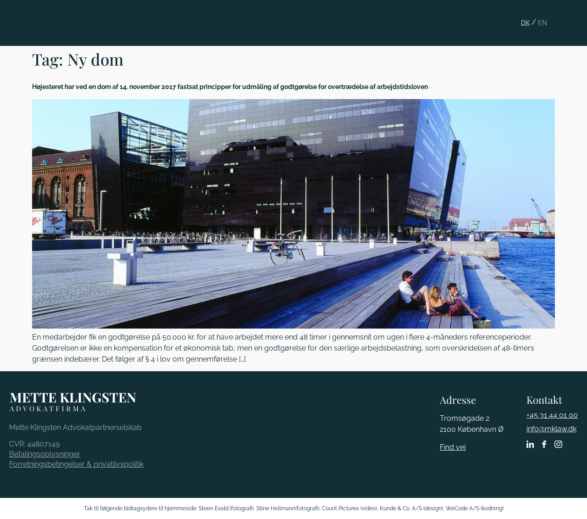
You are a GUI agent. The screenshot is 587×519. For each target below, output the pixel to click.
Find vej (453, 447)
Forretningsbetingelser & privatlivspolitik (76, 464)
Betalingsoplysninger (44, 454)
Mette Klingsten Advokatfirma (54, 28)
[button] (574, 15)
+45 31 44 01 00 (552, 415)
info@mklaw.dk (551, 428)
